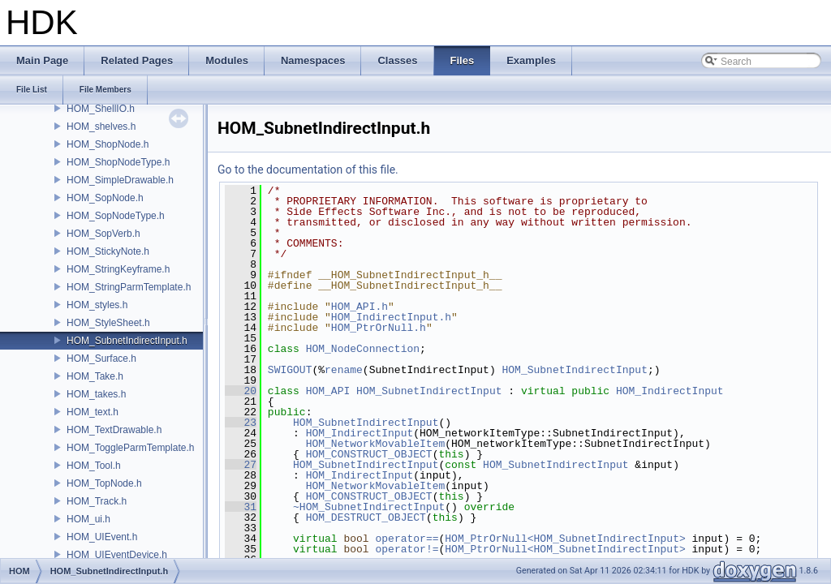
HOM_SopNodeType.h (116, 215)
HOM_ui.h (88, 519)
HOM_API (328, 391)
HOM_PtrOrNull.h (378, 327)
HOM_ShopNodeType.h (118, 162)
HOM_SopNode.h (105, 198)
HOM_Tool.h (94, 465)
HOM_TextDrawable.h (114, 430)
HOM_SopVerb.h (103, 233)
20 (240, 391)
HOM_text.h (92, 412)
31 (240, 507)
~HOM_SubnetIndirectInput (369, 507)
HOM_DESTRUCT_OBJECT (366, 517)
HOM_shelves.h (101, 126)
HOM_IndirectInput (670, 391)
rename (344, 370)
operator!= (406, 549)
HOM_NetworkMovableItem (376, 443)
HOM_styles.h (97, 305)
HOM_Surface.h (101, 358)
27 (240, 464)
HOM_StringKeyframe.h (118, 269)
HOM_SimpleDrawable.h (120, 180)
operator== (406, 538)
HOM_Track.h (97, 501)
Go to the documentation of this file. (307, 169)
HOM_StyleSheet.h (108, 322)
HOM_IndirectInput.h (391, 317)
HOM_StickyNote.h (108, 251)
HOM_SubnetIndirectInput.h (127, 340)
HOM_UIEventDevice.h (117, 554)
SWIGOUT (290, 370)
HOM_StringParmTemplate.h (129, 287)
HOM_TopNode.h (104, 483)
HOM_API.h (359, 306)
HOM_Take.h (95, 376)
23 (240, 422)
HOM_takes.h (96, 394)
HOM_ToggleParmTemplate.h (130, 447)
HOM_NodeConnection (363, 348)
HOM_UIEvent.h (102, 537)
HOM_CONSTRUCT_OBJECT (369, 454)
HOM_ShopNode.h (108, 144)
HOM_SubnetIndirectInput (574, 370)
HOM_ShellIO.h (101, 108)
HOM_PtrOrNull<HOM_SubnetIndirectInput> (565, 538)
